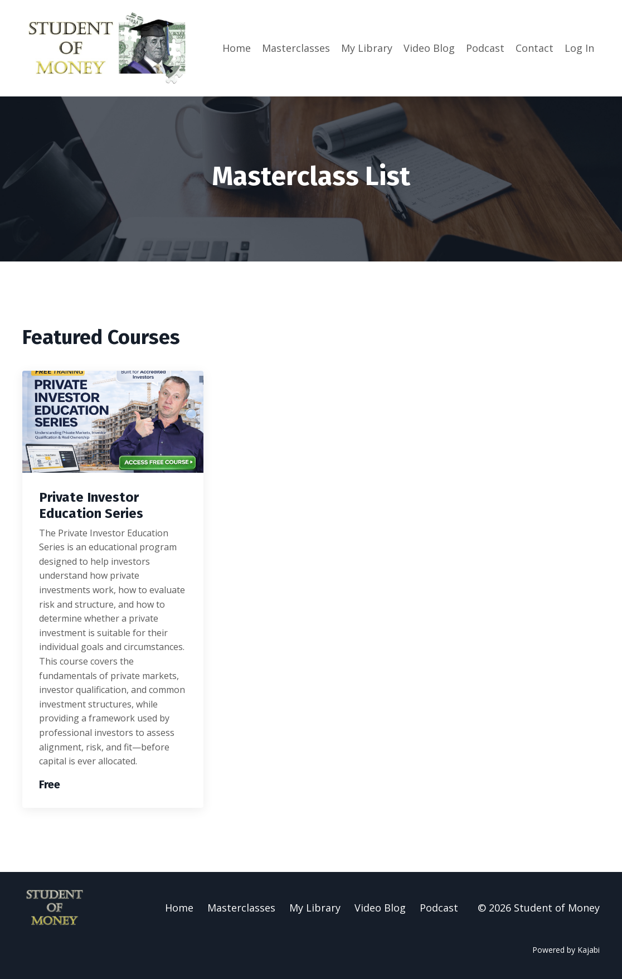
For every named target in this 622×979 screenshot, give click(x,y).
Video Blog (429, 48)
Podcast (485, 48)
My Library (366, 48)
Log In (579, 48)
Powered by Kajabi (566, 949)
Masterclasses (296, 48)
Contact (534, 48)
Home (236, 48)
